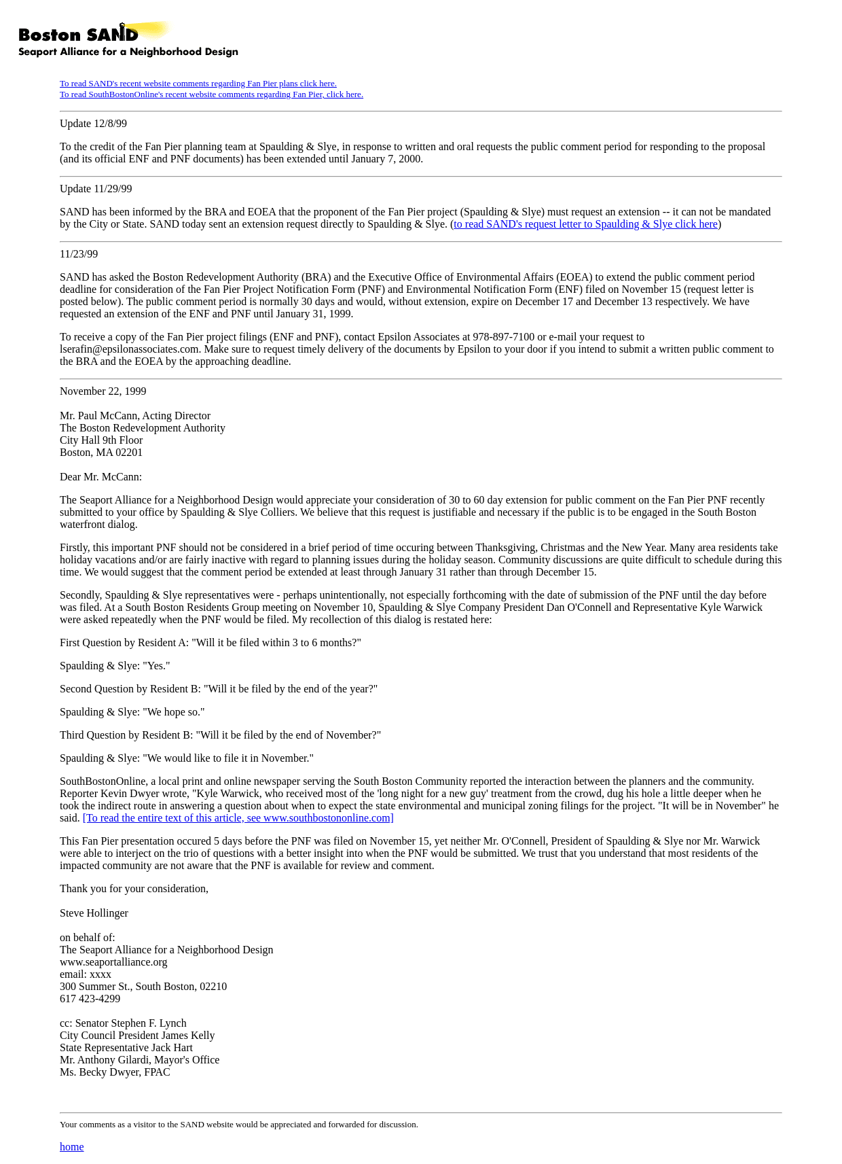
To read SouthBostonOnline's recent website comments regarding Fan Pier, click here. (211, 94)
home (72, 1146)
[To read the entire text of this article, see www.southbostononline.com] (238, 818)
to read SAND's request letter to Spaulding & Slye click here (586, 224)
